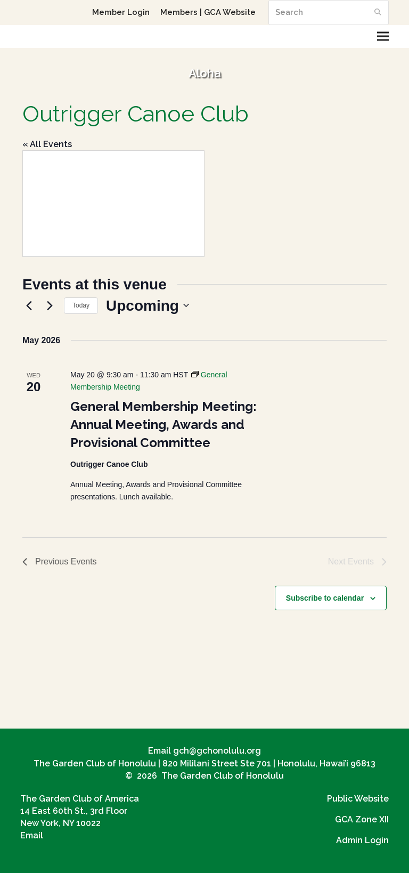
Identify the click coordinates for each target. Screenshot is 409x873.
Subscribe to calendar (325, 598)
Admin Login (362, 840)
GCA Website (230, 12)
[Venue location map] (113, 204)
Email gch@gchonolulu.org (204, 751)
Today (80, 305)
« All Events (47, 144)
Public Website (358, 799)
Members (179, 12)
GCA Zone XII (362, 819)
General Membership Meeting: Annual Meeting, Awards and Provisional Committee (163, 424)
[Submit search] (377, 12)
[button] (383, 36)
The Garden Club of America (79, 799)
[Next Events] (49, 305)
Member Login (121, 12)
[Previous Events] (28, 305)
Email (31, 835)
